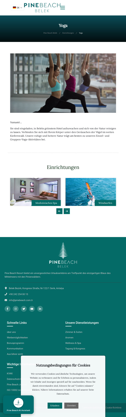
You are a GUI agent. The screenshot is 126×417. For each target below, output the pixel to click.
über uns (11, 332)
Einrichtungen (68, 33)
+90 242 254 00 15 (18, 294)
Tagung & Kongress (75, 348)
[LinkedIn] (40, 309)
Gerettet (71, 405)
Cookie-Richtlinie (113, 407)
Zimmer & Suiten (73, 332)
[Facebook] (7, 309)
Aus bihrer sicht (15, 354)
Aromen (69, 337)
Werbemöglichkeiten (17, 337)
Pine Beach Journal (17, 384)
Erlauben (54, 405)
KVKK (10, 373)
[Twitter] (24, 309)
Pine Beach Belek (50, 33)
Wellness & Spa (73, 343)
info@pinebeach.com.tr (21, 300)
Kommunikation (15, 348)
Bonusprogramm (15, 343)
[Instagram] (16, 309)
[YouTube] (32, 309)
